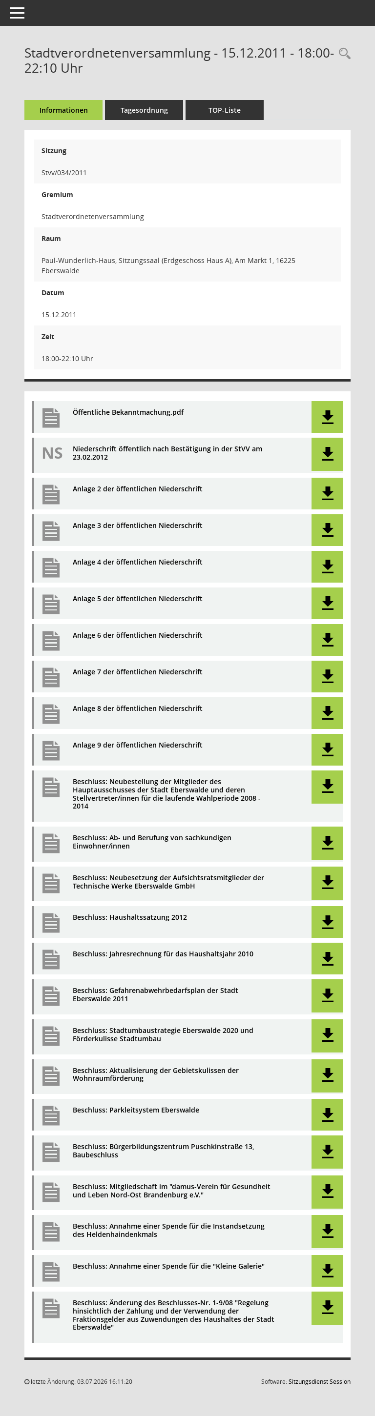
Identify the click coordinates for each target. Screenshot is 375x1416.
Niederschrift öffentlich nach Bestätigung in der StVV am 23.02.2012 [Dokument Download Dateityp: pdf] (167, 453)
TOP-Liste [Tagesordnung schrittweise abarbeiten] (224, 110)
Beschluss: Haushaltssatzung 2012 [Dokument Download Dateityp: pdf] (130, 917)
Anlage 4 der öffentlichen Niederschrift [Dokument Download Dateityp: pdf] (138, 562)
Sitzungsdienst (320, 1381)
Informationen (64, 110)
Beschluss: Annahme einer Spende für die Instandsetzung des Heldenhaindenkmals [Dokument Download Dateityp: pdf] (169, 1230)
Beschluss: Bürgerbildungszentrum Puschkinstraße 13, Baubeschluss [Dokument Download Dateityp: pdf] (163, 1151)
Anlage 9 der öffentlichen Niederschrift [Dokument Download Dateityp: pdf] (138, 745)
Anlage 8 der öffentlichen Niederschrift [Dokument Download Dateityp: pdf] (138, 709)
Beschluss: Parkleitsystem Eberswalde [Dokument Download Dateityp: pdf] (136, 1110)
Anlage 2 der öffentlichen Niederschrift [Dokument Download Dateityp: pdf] (138, 489)
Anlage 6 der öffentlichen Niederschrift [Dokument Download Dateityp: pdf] (138, 635)
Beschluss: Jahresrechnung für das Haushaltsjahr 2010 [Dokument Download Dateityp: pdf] (163, 954)
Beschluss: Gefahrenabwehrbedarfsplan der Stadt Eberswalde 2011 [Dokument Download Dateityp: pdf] (155, 995)
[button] (327, 417)
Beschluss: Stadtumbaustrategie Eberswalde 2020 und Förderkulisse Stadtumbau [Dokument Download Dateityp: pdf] (163, 1035)
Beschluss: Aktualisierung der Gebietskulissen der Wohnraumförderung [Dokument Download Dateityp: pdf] (156, 1075)
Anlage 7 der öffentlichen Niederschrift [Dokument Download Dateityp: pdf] (138, 672)
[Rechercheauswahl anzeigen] (342, 54)
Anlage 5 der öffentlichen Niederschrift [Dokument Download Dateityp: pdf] (138, 599)
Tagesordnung (144, 110)
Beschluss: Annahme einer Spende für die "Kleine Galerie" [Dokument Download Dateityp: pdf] (169, 1266)
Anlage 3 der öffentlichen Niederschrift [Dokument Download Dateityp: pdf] (138, 526)
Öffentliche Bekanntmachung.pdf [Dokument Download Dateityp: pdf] (128, 412)
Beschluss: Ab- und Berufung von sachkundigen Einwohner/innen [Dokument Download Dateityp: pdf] (152, 842)
